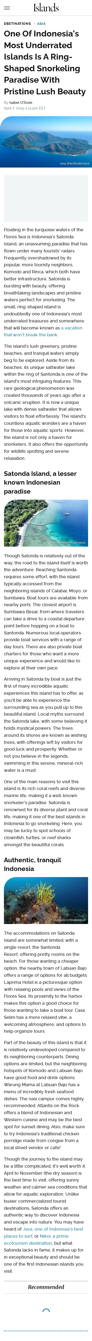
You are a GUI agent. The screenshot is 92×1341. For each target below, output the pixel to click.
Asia (41, 24)
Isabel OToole (20, 102)
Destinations (17, 24)
